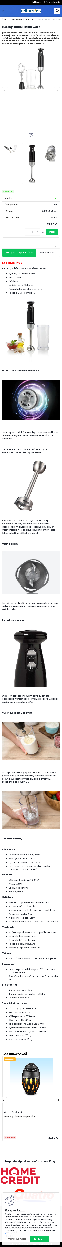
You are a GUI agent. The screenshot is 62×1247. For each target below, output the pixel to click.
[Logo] (31, 11)
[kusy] (32, 231)
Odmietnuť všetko (17, 1239)
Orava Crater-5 (13, 1112)
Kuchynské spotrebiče (22, 19)
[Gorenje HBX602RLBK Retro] (31, 69)
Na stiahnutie (47, 252)
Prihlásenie (36, 2)
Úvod (4, 19)
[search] (57, 11)
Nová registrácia (53, 2)
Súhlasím (39, 1239)
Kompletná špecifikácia (19, 252)
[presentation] (5, 90)
